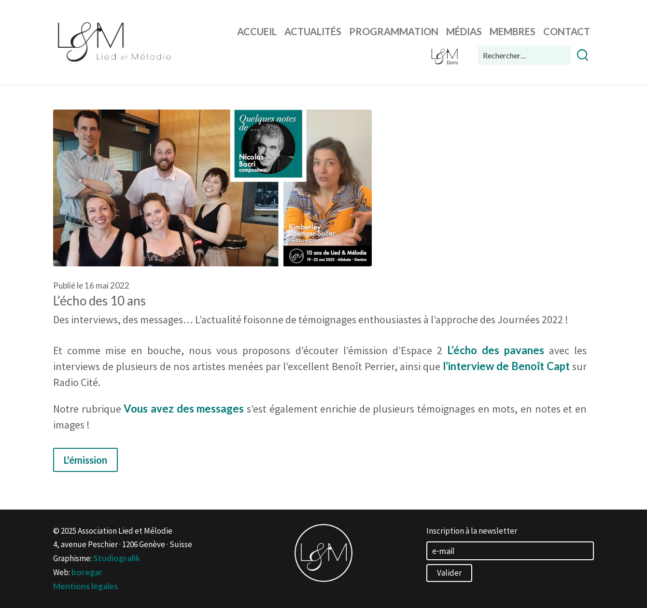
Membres (512, 31)
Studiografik (116, 558)
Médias (464, 31)
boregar (86, 572)
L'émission (85, 460)
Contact (566, 31)
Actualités (312, 31)
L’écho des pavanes (495, 350)
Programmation (393, 31)
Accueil (257, 31)
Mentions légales (85, 586)
